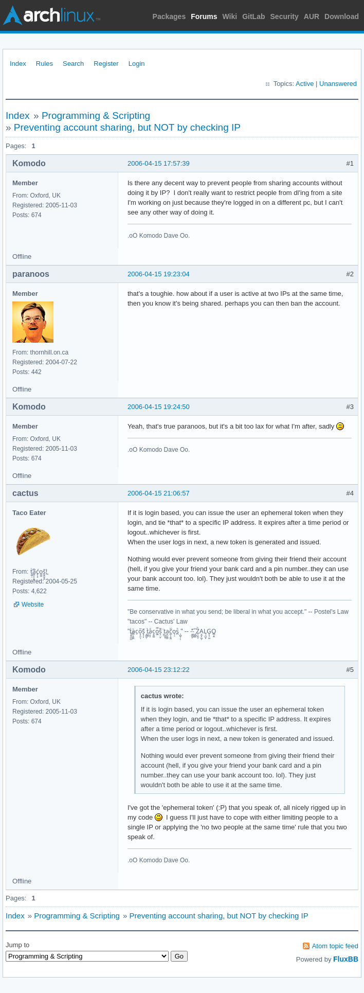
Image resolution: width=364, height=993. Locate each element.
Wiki (230, 16)
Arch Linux (51, 15)
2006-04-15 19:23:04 (159, 274)
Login (137, 63)
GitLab (253, 16)
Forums (204, 16)
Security (284, 16)
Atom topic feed (335, 946)
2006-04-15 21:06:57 (159, 493)
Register (106, 63)
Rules (44, 63)
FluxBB (345, 959)
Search (73, 63)
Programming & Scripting (96, 115)
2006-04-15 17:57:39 (159, 163)
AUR (311, 16)
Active (305, 83)
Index (18, 63)
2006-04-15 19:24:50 (159, 407)
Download (341, 16)
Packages (169, 16)
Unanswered (338, 83)
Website (33, 604)
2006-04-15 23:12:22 (159, 669)
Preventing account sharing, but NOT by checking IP (127, 127)
